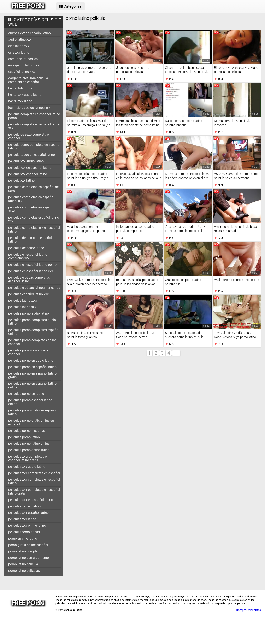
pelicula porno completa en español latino (34, 146)
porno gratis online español (28, 545)
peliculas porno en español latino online (32, 385)
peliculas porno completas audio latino (32, 322)
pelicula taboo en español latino (31, 155)
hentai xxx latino (20, 101)
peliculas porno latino (24, 437)
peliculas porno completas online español (32, 342)
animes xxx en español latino (29, 33)
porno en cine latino (22, 538)
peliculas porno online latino (28, 450)
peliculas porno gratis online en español (31, 422)
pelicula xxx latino (21, 180)
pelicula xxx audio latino (26, 161)
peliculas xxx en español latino (30, 500)
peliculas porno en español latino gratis (32, 375)
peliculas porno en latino (26, 394)
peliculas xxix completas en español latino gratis (28, 458)
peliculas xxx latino (22, 519)
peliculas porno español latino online (30, 402)
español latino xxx (21, 72)
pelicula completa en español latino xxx (34, 126)
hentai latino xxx (20, 88)
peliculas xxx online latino (27, 526)
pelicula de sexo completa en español (29, 136)
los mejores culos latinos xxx (29, 108)
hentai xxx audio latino (24, 95)
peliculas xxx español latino (28, 513)
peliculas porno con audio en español (29, 352)
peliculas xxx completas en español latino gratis (34, 491)
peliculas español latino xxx (28, 294)
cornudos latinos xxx (23, 59)
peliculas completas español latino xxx (33, 219)
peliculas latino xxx (22, 307)
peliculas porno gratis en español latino (32, 412)
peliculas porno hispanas (26, 431)
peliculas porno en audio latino (30, 360)
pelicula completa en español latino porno (34, 116)
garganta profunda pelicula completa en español (28, 80)
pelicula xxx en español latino (29, 168)
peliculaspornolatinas (24, 532)
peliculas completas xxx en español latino (34, 229)
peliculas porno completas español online (33, 332)
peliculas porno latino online (28, 444)
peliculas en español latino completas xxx (27, 256)
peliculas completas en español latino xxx (31, 199)
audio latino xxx (19, 40)
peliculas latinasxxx (22, 300)
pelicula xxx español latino (27, 174)
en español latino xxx (23, 65)
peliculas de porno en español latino (30, 240)
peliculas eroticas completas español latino (29, 279)
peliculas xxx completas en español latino (34, 481)
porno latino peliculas (24, 571)
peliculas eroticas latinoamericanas (34, 288)
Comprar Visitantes (248, 610)
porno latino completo (24, 551)
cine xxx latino (18, 52)
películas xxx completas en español (34, 473)
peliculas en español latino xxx (30, 271)
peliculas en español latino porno (32, 265)
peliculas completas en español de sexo (33, 189)
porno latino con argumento (28, 558)
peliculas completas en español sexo (31, 209)
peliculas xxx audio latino (26, 467)
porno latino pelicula (23, 564)
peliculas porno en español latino (32, 367)
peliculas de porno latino (26, 248)
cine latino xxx (18, 46)
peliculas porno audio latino (28, 313)
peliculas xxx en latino (24, 506)
